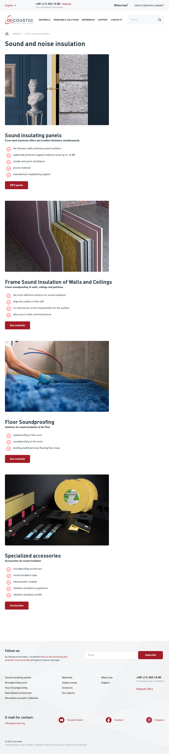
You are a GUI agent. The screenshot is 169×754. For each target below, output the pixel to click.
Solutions (67, 687)
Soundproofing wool (16, 682)
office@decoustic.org (15, 723)
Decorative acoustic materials (21, 698)
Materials (44, 20)
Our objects (68, 692)
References (88, 20)
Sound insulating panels (18, 677)
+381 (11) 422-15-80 (48, 3)
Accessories (17, 605)
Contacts (116, 20)
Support (103, 20)
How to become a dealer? (149, 5)
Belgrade (66, 4)
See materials (17, 325)
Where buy (107, 677)
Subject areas (69, 682)
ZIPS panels (16, 185)
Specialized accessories (18, 692)
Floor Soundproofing (16, 687)
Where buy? (121, 5)
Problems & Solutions (66, 20)
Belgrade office (144, 688)
